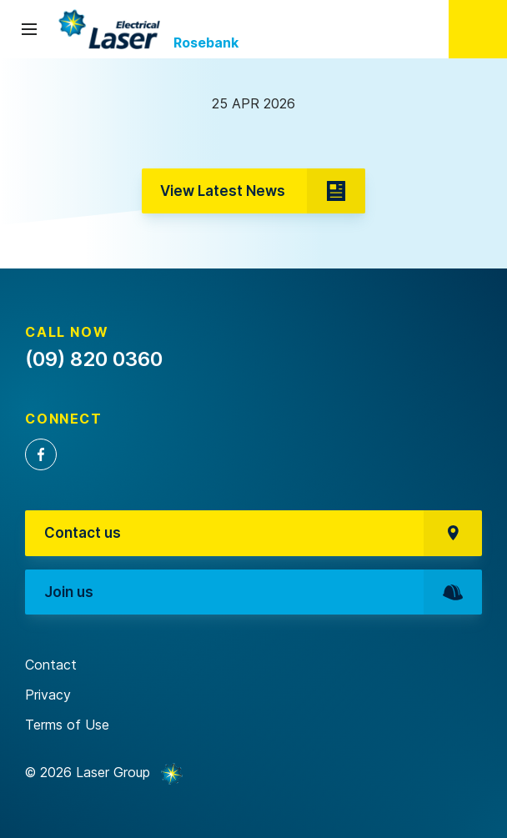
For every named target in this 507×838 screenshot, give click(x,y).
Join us (263, 592)
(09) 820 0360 (478, 29)
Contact (51, 664)
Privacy (48, 694)
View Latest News (262, 191)
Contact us (263, 533)
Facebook (41, 454)
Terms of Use (67, 724)
